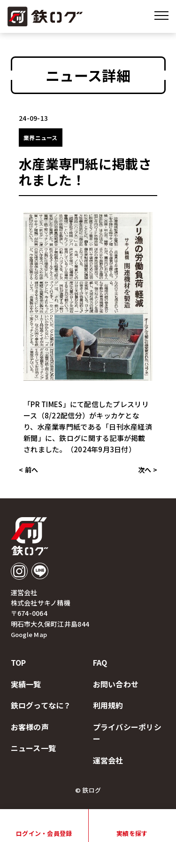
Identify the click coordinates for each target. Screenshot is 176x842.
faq (100, 662)
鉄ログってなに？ (41, 705)
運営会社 (108, 760)
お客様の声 (30, 726)
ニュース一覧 (33, 748)
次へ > (147, 469)
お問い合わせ (116, 684)
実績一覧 (26, 684)
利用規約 (108, 705)
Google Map (29, 634)
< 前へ (28, 469)
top (18, 662)
